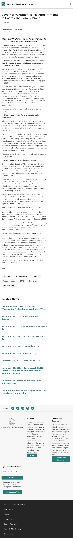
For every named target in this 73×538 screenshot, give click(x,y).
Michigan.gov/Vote (13, 492)
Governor (36, 276)
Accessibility (8, 519)
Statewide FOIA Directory (12, 529)
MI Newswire (21, 276)
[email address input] (12, 471)
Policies (6, 514)
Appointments (9, 285)
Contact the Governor (61, 459)
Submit (12, 477)
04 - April (7, 276)
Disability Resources (10, 524)
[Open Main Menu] (70, 4)
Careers (32, 455)
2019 (22, 281)
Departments (8, 534)
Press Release (9, 281)
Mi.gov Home (8, 509)
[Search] (67, 4)
